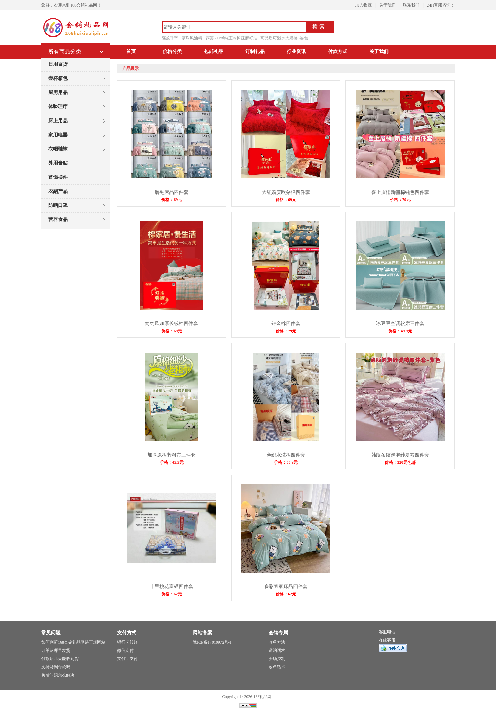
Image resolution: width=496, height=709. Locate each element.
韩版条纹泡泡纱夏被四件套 (400, 455)
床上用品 (58, 120)
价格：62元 (171, 594)
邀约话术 (277, 650)
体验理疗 (58, 106)
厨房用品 (58, 92)
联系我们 (411, 5)
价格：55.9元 (286, 462)
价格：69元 (171, 199)
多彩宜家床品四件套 (286, 586)
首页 (131, 51)
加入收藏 (363, 5)
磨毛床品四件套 (171, 192)
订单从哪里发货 (55, 650)
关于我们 (387, 5)
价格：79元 (400, 199)
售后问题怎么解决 (57, 675)
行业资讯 (296, 51)
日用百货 (58, 64)
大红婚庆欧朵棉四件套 (286, 192)
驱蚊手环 (170, 37)
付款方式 (337, 51)
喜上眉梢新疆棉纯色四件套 (400, 192)
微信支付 (125, 650)
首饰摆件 (58, 177)
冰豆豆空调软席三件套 (400, 323)
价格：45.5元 (172, 462)
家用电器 (58, 134)
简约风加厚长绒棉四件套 (171, 323)
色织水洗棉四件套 (286, 455)
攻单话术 (277, 667)
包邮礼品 (213, 51)
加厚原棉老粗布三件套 (171, 455)
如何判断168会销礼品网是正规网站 (73, 642)
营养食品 (58, 219)
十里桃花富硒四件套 (171, 586)
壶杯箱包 (58, 78)
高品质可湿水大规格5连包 (284, 37)
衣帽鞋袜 (58, 149)
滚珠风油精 (192, 37)
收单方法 (277, 642)
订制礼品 (255, 51)
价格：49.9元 (400, 331)
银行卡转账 (127, 642)
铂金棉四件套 (285, 323)
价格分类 (172, 51)
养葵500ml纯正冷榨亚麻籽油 (231, 37)
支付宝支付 (127, 658)
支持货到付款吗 (55, 667)
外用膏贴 (58, 163)
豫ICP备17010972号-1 (212, 642)
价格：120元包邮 (400, 462)
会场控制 (277, 658)
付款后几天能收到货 (60, 658)
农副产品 (58, 191)
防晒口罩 (58, 205)
